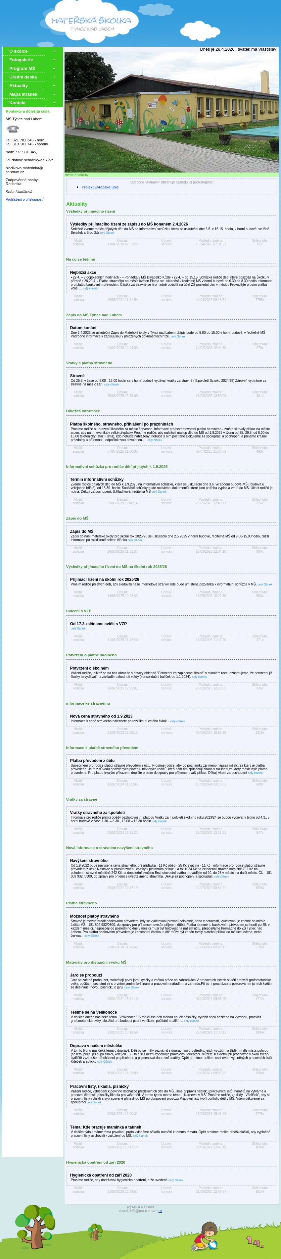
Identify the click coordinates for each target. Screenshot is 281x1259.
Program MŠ (22, 68)
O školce (18, 51)
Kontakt (17, 102)
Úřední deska (23, 77)
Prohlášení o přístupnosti (24, 199)
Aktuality (18, 85)
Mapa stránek (23, 94)
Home (69, 174)
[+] (160, 1211)
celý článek (107, 232)
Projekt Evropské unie (100, 187)
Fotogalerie (21, 59)
